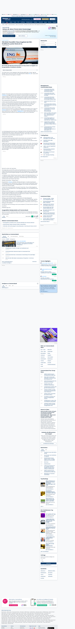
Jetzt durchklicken (49, 488)
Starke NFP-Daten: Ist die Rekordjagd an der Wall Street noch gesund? (49, 138)
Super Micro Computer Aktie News (29, 622)
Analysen (49, 360)
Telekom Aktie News (49, 621)
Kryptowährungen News (16, 613)
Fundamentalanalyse (51, 364)
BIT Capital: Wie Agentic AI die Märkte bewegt (48, 210)
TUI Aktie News (37, 614)
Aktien (3, 22)
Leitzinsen (10, 182)
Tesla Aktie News (47, 613)
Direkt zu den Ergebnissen (46, 565)
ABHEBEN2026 (10, 33)
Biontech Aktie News (12, 617)
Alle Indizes (50, 572)
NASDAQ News (45, 611)
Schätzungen (50, 351)
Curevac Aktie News (36, 620)
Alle (8, 236)
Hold (9, 285)
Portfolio (42, 578)
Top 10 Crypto (23, 14)
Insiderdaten (43, 576)
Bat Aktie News (4, 622)
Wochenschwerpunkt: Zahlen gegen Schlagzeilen (48, 202)
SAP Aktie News (13, 615)
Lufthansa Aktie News (43, 616)
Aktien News (9, 611)
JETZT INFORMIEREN (13, 605)
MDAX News (27, 611)
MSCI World (15, 14)
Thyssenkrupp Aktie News (21, 617)
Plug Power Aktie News (49, 615)
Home (3, 24)
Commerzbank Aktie (11, 24)
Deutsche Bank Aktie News (22, 615)
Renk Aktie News (36, 616)
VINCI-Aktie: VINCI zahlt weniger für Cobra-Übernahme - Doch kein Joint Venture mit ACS (20, 226)
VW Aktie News (10, 623)
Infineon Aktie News (13, 616)
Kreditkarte (4, 95)
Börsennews (4, 611)
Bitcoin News (23, 613)
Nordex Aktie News (39, 617)
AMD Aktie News (5, 618)
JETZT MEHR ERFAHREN (42, 605)
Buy (6, 285)
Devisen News (51, 611)
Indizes (10, 22)
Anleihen (35, 22)
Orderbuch (43, 355)
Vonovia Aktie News (47, 617)
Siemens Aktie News (28, 620)
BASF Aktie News (5, 614)
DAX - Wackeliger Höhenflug (48, 154)
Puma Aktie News (44, 620)
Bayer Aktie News (12, 614)
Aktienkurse (43, 570)
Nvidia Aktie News (30, 613)
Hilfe (11, 627)
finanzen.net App (41, 627)
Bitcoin (36, 14)
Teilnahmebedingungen (52, 35)
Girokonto (4, 109)
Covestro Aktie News (20, 620)
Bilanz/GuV (50, 349)
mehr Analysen (5, 287)
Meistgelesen (12, 239)
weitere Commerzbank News (46, 131)
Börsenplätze (43, 353)
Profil (42, 364)
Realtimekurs (50, 358)
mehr (42, 506)
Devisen (49, 22)
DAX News (22, 611)
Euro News (9, 613)
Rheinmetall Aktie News (39, 613)
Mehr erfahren (22, 35)
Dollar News (4, 613)
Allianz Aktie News (44, 614)
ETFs (18, 22)
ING (30, 73)
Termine (42, 360)
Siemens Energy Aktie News (29, 614)
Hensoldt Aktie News (5, 616)
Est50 (8, 14)
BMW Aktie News (11, 622)
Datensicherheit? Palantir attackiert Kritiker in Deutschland (14, 224)
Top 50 (42, 574)
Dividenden (50, 576)
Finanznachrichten (15, 611)
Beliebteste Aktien (51, 570)
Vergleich (49, 355)
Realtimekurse (43, 572)
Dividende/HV (43, 358)
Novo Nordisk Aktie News (37, 618)
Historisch (43, 357)
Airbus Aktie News (51, 616)
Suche (48, 47)
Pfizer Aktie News (46, 618)
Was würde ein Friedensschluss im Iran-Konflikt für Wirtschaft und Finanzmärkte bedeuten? (49, 144)
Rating (49, 353)
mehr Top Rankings (45, 551)
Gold (52, 14)
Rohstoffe (41, 22)
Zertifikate (23, 22)
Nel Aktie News (4, 621)
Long (4, 216)
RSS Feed (35, 261)
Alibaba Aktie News (40, 621)
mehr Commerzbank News (7, 261)
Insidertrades (43, 362)
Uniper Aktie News (11, 618)
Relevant (4, 236)
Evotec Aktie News (19, 618)
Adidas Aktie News (51, 620)
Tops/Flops (50, 574)
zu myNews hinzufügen (6, 262)
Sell (12, 285)
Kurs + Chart (43, 349)
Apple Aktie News (30, 615)
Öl (47, 14)
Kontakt (3, 627)
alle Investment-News (45, 221)
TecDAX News (32, 611)
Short (7, 216)
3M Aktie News (4, 623)
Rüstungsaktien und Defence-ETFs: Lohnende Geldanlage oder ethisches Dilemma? (18, 222)
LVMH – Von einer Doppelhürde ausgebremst (49, 147)
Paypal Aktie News (21, 616)
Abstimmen (48, 563)
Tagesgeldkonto (20, 111)
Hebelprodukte (29, 22)
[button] (37, 19)
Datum (7, 239)
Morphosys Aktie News (28, 618)
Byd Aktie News (4, 617)
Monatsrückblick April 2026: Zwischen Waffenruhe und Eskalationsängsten (48, 208)
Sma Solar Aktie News (22, 621)
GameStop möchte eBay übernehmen (48, 141)
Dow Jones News (39, 611)
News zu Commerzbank (19, 24)
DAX (2, 14)
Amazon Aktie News (19, 614)
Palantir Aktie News (12, 620)
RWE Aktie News (29, 616)
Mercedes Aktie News (31, 617)
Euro (41, 14)
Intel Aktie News (5, 620)
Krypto (45, 22)
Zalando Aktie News (18, 622)
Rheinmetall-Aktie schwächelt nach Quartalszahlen (49, 150)
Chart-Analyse (50, 357)
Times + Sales (43, 351)
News (7, 22)
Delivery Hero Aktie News (31, 621)
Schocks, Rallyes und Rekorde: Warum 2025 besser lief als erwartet (49, 219)
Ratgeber (54, 22)
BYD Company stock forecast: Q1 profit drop (49, 152)
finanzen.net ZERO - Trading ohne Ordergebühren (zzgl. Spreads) (48, 199)
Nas (29, 14)
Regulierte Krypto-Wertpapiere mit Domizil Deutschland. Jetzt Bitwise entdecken (49, 213)
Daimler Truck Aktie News (12, 621)
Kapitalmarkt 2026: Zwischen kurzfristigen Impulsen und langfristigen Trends (48, 205)
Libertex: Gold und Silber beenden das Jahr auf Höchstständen (48, 216)
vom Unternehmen (14, 236)
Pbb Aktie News (39, 622)
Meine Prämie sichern (9, 35)
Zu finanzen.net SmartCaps (48, 443)
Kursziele (49, 362)
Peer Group (21, 236)
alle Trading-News (44, 156)
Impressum (22, 627)
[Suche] (32, 19)
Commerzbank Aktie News (39, 615)
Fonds (15, 22)
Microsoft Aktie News (5, 615)
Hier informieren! (44, 291)
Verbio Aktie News (46, 622)
